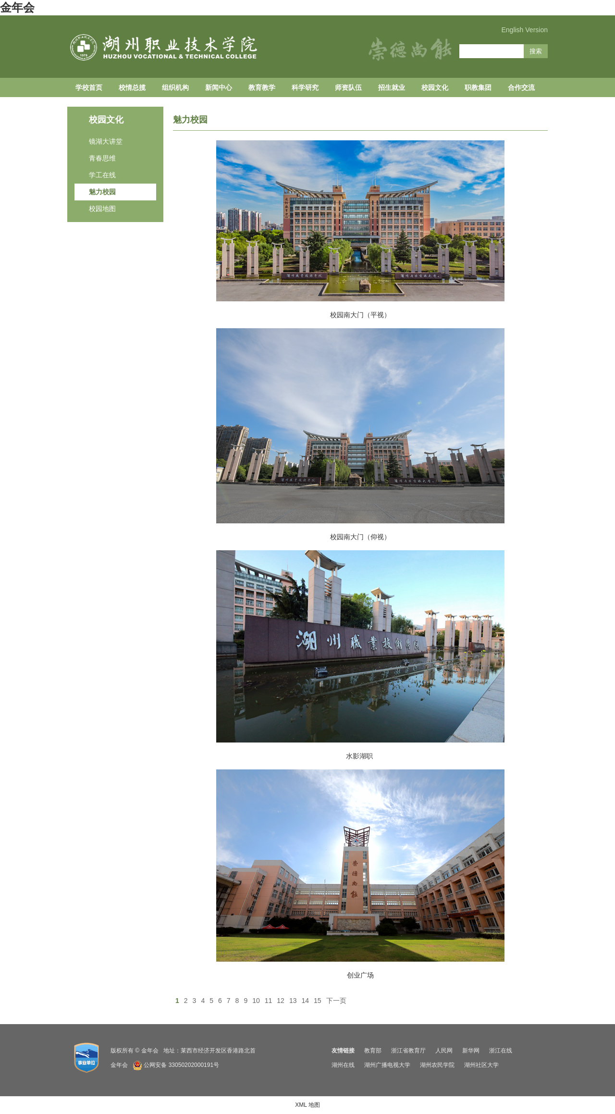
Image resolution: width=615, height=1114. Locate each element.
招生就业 (391, 87)
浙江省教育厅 (408, 1050)
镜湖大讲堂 (106, 141)
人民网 (444, 1050)
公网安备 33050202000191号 (181, 1065)
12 (280, 1000)
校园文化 (434, 87)
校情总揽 (132, 87)
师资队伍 (348, 87)
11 (268, 1000)
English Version (524, 30)
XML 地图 (307, 1105)
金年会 (17, 7)
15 (317, 1000)
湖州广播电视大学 (387, 1065)
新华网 (471, 1050)
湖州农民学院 (437, 1065)
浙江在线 (500, 1050)
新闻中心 (218, 87)
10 (256, 1000)
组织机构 (175, 87)
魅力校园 (102, 192)
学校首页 (88, 87)
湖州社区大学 (481, 1065)
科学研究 (305, 87)
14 (305, 1000)
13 (293, 1000)
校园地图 (102, 208)
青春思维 (102, 158)
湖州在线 (343, 1065)
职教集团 (478, 87)
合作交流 (521, 87)
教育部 (372, 1050)
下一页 (336, 1000)
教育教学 (261, 87)
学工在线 (102, 175)
